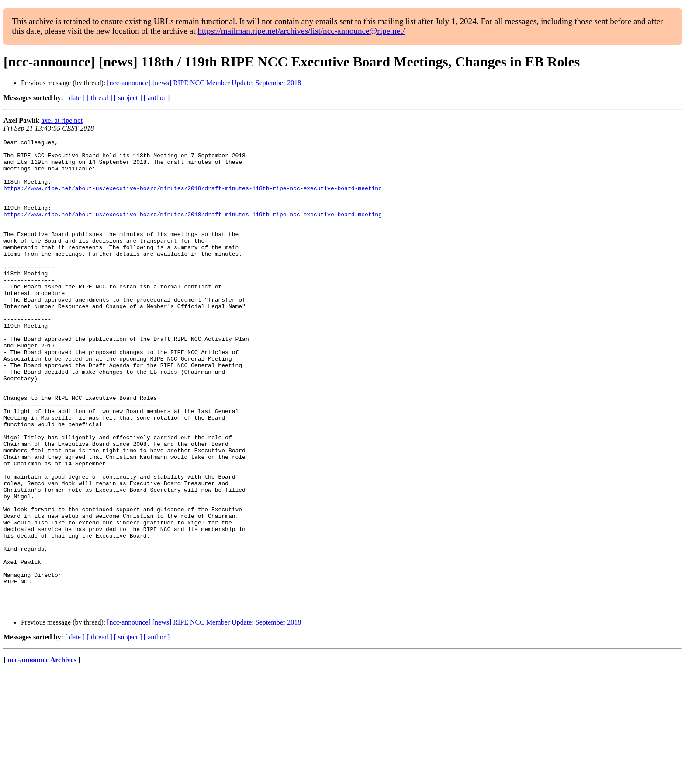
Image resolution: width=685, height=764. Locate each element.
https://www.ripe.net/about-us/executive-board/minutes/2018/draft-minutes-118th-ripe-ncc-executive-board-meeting (192, 198)
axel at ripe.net (62, 120)
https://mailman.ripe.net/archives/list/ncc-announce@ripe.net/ (301, 30)
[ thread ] (99, 97)
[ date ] (75, 97)
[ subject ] (128, 97)
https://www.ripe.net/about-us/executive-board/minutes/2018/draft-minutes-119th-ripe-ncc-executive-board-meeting (192, 230)
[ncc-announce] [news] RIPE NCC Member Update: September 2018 (204, 83)
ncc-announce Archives (41, 753)
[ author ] (157, 97)
